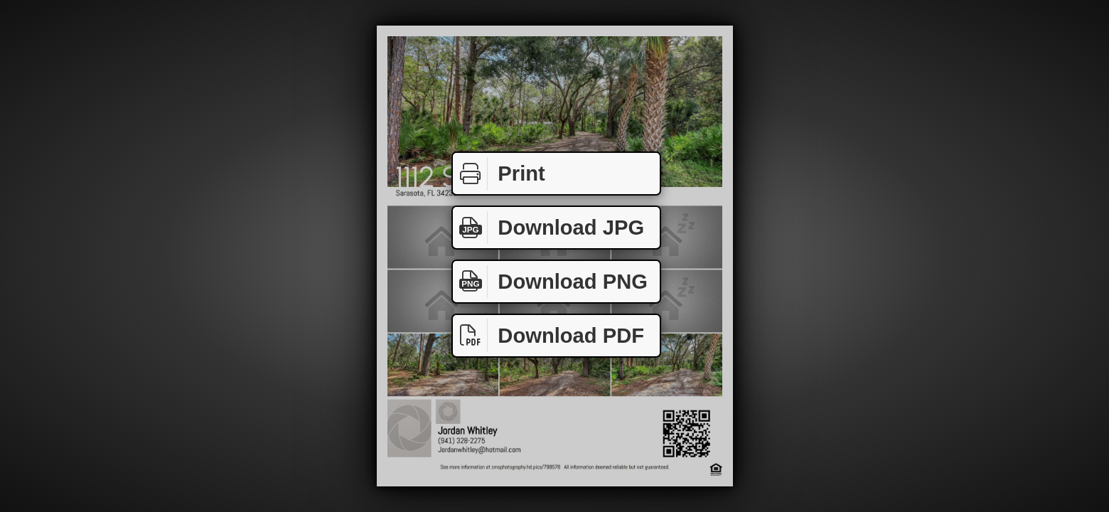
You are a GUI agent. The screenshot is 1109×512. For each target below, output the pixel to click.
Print (499, 174)
